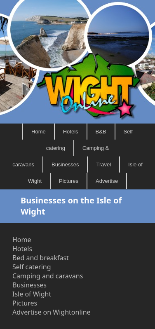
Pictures (68, 181)
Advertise (107, 181)
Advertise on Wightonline (51, 312)
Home (38, 131)
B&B (101, 131)
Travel (103, 164)
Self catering (31, 266)
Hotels (70, 131)
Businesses (65, 164)
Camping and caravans (47, 275)
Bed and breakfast (40, 257)
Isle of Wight (31, 294)
